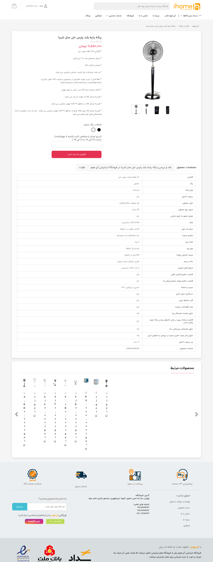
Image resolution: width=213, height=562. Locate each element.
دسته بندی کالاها (190, 15)
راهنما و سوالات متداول (180, 483)
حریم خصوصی (184, 489)
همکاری (98, 15)
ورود (41, 5)
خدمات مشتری (115, 15)
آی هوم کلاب (170, 15)
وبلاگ (87, 15)
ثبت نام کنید (31, 5)
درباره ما (156, 15)
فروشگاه (130, 15)
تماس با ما (143, 15)
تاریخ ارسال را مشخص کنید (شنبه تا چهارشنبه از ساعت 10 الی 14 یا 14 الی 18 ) (78, 138)
